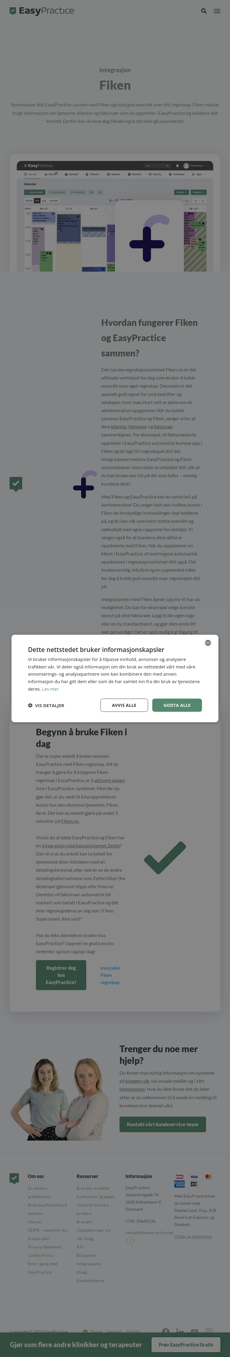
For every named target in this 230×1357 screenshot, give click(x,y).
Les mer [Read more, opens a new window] (50, 689)
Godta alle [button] (177, 705)
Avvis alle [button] (124, 705)
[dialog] (115, 678)
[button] (46, 705)
